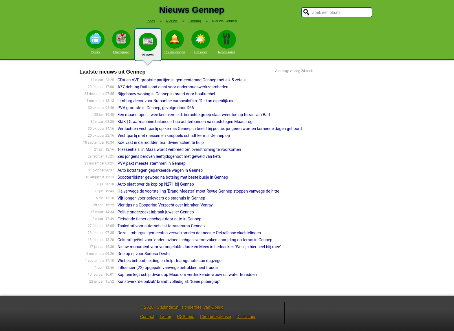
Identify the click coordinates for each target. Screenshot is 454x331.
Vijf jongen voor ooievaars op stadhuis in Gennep (161, 198)
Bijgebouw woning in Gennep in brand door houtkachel (166, 94)
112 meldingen (174, 42)
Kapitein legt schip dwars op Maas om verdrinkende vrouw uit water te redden (187, 274)
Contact (147, 316)
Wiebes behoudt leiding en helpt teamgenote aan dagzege (169, 260)
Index (151, 21)
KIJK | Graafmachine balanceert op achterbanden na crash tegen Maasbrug (185, 121)
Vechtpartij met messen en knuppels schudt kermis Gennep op (174, 135)
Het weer (200, 42)
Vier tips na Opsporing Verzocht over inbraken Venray (165, 205)
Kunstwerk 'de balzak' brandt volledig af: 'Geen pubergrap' (169, 281)
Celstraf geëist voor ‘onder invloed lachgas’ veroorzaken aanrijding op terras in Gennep (195, 239)
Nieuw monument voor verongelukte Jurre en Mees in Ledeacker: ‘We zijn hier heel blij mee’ (199, 246)
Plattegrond (121, 42)
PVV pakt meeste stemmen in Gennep (152, 163)
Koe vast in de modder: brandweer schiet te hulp (161, 142)
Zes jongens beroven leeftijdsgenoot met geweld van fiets (169, 156)
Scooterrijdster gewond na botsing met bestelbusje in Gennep (173, 177)
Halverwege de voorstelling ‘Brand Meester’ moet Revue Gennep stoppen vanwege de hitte (198, 191)
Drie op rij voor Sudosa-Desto (144, 253)
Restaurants (226, 42)
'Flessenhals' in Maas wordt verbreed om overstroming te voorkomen (179, 149)
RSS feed (185, 316)
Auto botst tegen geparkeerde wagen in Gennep (160, 170)
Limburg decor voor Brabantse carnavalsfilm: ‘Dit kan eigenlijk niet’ (177, 100)
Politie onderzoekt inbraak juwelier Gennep (156, 212)
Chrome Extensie (215, 316)
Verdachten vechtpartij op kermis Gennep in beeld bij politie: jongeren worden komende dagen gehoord (210, 128)
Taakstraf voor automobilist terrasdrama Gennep (161, 226)
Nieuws (148, 47)
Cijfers (95, 42)
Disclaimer (246, 316)
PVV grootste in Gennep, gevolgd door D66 (156, 107)
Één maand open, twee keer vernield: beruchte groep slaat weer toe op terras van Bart (194, 114)
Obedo (217, 307)
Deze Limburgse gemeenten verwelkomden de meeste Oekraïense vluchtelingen (189, 233)
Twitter (165, 316)
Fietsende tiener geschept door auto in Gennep (160, 219)
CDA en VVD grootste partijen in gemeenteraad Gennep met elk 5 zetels (182, 80)
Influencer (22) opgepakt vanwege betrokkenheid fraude (168, 267)
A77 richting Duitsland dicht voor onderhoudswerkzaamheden (173, 87)
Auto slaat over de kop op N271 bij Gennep (156, 184)
